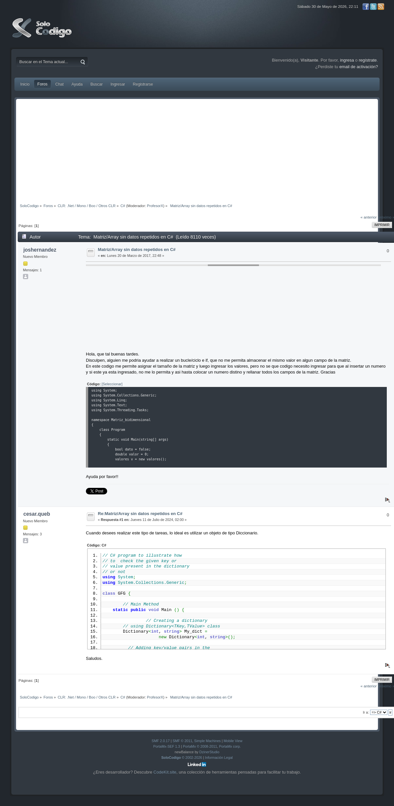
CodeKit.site (164, 772)
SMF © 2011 (182, 741)
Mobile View (233, 741)
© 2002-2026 (181, 757)
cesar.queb (36, 514)
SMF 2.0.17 (161, 741)
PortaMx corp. (230, 746)
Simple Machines (207, 741)
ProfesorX (155, 206)
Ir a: (366, 712)
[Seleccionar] (112, 384)
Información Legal (219, 757)
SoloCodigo (42, 33)
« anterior (369, 217)
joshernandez (39, 250)
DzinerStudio (209, 752)
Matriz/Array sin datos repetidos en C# (137, 249)
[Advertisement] (196, 150)
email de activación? (358, 66)
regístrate (368, 60)
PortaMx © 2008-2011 (200, 746)
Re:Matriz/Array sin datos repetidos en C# (140, 513)
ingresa (347, 60)
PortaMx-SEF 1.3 (166, 746)
